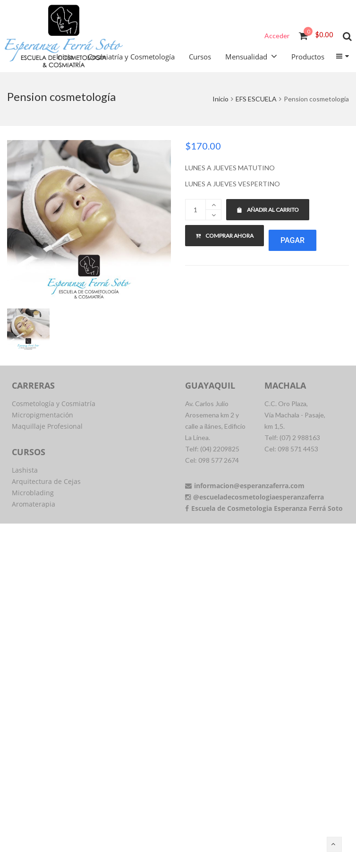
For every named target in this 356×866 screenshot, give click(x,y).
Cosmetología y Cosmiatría (53, 403)
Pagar (292, 240)
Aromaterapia (33, 504)
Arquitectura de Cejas (46, 481)
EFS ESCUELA (256, 99)
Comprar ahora (224, 235)
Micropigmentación (42, 414)
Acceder (276, 36)
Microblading (33, 492)
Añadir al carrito (268, 209)
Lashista (25, 470)
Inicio (220, 99)
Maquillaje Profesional (47, 426)
